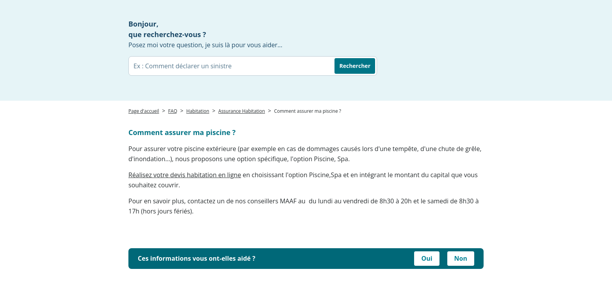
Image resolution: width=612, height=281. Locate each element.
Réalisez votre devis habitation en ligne (184, 175)
